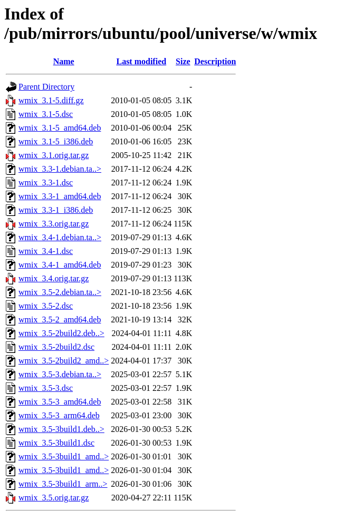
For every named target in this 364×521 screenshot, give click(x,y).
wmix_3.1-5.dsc (45, 114)
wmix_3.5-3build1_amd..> (63, 456)
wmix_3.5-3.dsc (45, 388)
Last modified (141, 61)
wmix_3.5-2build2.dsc (56, 346)
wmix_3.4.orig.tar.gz (53, 278)
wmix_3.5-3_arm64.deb (59, 415)
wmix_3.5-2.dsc (45, 305)
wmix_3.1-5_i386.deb (55, 141)
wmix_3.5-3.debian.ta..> (59, 374)
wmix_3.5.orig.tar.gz (53, 497)
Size (183, 61)
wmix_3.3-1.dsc (45, 182)
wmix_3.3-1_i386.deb (55, 209)
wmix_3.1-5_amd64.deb (59, 127)
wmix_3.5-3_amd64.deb (59, 401)
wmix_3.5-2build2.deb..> (61, 333)
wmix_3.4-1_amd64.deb (59, 264)
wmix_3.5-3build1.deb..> (61, 429)
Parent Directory (46, 86)
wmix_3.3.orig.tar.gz (53, 223)
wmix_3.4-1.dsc (45, 251)
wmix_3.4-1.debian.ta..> (59, 237)
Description (215, 61)
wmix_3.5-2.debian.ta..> (59, 292)
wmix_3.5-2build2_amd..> (63, 360)
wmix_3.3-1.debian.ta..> (59, 168)
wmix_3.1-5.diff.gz (51, 100)
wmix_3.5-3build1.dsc (56, 442)
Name (63, 61)
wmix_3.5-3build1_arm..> (63, 483)
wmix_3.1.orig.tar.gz (53, 155)
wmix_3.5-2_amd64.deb (59, 319)
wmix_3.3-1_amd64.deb (59, 196)
